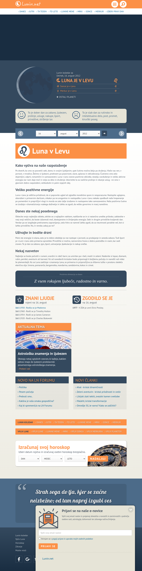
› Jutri (31, 11)
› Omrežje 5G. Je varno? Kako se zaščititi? (96, 405)
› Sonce (88, 11)
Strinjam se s (67, 549)
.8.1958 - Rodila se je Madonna (30, 307)
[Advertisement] (71, 37)
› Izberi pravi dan (115, 11)
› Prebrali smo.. (25, 396)
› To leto (53, 11)
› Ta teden (41, 11)
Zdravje (18, 546)
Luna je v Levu (88, 80)
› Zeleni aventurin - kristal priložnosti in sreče (98, 391)
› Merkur (99, 11)
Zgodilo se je (97, 298)
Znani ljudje (39, 298)
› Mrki (79, 11)
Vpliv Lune (20, 539)
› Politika (22, 387)
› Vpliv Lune (37, 431)
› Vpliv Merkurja (94, 431)
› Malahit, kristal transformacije (91, 400)
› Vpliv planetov (113, 431)
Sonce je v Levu (88, 86)
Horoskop (19, 543)
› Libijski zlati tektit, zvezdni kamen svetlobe (98, 396)
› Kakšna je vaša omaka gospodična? (36, 400)
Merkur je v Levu (88, 91)
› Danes (22, 11)
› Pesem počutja (26, 391)
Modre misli (20, 550)
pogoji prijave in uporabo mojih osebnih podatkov (72, 549)
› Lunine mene (67, 11)
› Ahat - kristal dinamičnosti (89, 387)
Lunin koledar (21, 535)
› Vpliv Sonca (77, 431)
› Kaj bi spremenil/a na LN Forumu (35, 405)
